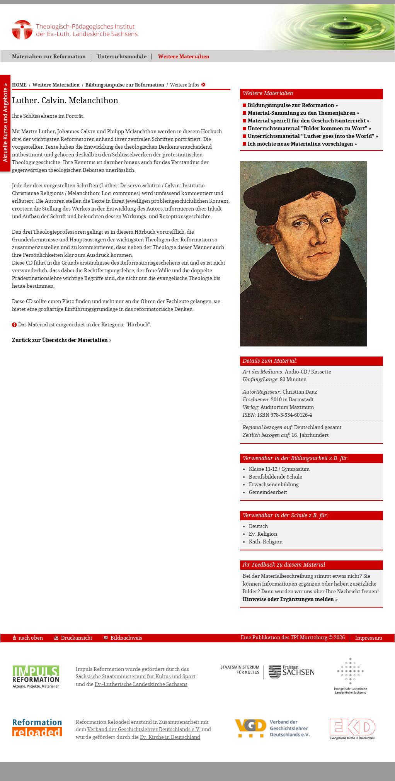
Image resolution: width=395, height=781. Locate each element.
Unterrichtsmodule (121, 56)
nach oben (28, 638)
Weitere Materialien (183, 56)
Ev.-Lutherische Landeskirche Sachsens (141, 684)
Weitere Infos (187, 85)
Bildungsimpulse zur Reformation (124, 85)
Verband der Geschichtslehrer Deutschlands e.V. (144, 729)
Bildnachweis (123, 638)
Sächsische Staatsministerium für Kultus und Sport (136, 676)
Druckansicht (73, 638)
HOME (19, 85)
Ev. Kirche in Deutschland (170, 737)
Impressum (368, 638)
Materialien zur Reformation (49, 56)
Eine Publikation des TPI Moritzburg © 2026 (293, 637)
